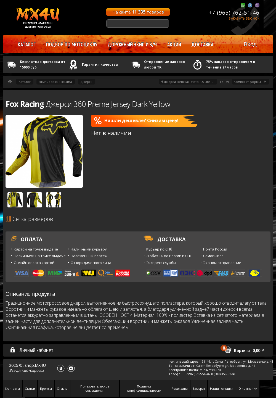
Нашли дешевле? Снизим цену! (136, 121)
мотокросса (33, 370)
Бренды (46, 388)
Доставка (202, 44)
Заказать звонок (244, 18)
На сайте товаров (138, 12)
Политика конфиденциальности (144, 388)
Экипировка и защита (55, 82)
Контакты (12, 388)
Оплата (62, 388)
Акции (174, 44)
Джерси (86, 82)
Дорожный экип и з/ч (132, 44)
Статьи (30, 388)
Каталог (25, 82)
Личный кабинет (32, 350)
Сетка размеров (29, 219)
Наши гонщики (221, 388)
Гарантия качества (100, 64)
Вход (250, 44)
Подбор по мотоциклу (71, 44)
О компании (247, 388)
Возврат (199, 388)
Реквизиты (179, 388)
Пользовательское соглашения (95, 388)
